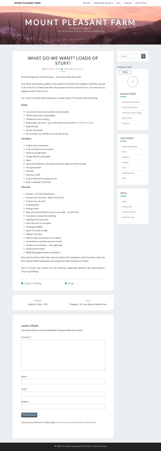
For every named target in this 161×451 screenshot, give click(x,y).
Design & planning (32, 283)
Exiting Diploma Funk (130, 102)
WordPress (86, 446)
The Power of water (130, 107)
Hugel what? (127, 118)
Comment (26, 337)
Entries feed (127, 206)
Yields (124, 178)
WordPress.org (128, 217)
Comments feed (128, 212)
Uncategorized (128, 173)
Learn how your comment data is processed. (76, 422)
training (125, 162)
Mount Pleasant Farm (27, 2)
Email (24, 389)
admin (67, 69)
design (71, 283)
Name (24, 376)
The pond (126, 123)
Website (24, 401)
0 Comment (78, 69)
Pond (124, 152)
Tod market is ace (83, 122)
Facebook (128, 3)
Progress (125, 157)
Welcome (86, 3)
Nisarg (103, 446)
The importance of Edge (132, 113)
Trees (124, 167)
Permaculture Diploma (102, 3)
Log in (124, 201)
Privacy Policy (141, 3)
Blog (119, 3)
